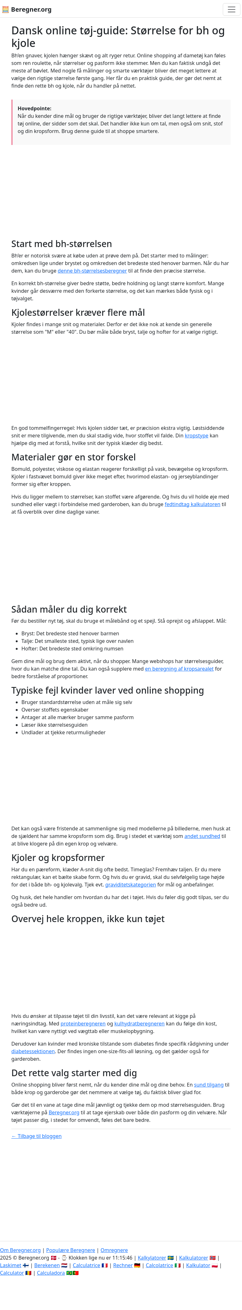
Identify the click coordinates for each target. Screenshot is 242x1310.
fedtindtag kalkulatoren (193, 504)
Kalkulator (198, 1265)
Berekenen (47, 1265)
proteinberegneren (83, 1023)
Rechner (123, 1265)
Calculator (12, 1272)
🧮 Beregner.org (27, 9)
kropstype (196, 435)
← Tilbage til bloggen (36, 1136)
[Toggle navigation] (231, 9)
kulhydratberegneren (139, 1023)
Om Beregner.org (20, 1250)
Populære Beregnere (70, 1250)
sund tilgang (209, 1084)
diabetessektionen (33, 1051)
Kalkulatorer (193, 1257)
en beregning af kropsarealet (179, 668)
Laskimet (10, 1265)
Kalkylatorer (152, 1257)
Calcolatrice (159, 1265)
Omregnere (114, 1250)
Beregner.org (64, 1112)
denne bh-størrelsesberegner (92, 270)
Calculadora (51, 1272)
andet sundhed (202, 836)
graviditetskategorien (130, 884)
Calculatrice (86, 1265)
